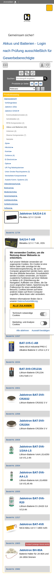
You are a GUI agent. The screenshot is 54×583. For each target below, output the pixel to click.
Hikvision (9, 147)
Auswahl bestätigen (41, 326)
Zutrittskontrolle (11, 200)
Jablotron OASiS (12, 111)
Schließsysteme (11, 204)
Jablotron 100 (11, 107)
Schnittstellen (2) (12, 119)
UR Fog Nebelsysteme (14, 168)
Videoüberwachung (12, 184)
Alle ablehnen (22, 326)
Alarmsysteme (10, 99)
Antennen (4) (11, 131)
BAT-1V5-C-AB (28, 343)
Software (8, 208)
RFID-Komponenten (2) (15, 123)
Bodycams (9, 188)
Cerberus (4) (10, 155)
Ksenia (8, 151)
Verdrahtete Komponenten (16, 176)
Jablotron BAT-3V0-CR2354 (32, 422)
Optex (8, 164)
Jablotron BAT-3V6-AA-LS (32, 474)
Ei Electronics (11, 160)
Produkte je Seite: (20, 83)
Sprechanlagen (11, 196)
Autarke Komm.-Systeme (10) (16, 180)
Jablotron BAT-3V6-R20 (32, 500)
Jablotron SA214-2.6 (32, 213)
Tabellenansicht (43, 89)
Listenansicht (38, 89)
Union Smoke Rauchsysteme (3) (17, 172)
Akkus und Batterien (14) (16, 127)
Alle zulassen (16, 303)
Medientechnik (10, 192)
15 (32, 83)
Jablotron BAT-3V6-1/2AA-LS (32, 448)
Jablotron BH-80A (30, 550)
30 (36, 83)
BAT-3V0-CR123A (30, 368)
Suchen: (11, 78)
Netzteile (9, 139)
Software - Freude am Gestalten (27, 18)
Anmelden (9, 2)
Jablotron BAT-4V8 (31, 524)
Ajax (7, 143)
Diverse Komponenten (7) (16, 135)
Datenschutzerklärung (14, 298)
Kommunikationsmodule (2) (16, 115)
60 (40, 83)
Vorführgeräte (11, 103)
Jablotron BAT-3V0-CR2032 (32, 396)
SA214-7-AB (27, 239)
